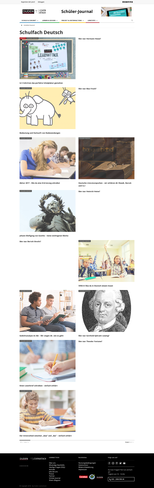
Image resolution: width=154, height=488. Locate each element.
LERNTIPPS (91, 20)
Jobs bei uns (53, 471)
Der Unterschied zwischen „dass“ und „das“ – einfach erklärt (46, 435)
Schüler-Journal (54, 478)
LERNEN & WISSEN (48, 20)
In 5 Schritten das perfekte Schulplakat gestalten (41, 83)
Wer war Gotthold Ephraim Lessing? (94, 335)
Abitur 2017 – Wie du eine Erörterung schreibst (40, 183)
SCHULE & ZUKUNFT (29, 20)
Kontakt (52, 469)
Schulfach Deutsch (32, 38)
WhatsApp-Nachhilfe (56, 465)
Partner (52, 475)
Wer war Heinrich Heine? (89, 191)
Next (26, 442)
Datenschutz (83, 465)
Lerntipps (23, 38)
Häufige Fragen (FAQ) (57, 467)
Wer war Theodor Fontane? (90, 341)
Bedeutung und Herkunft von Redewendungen (40, 133)
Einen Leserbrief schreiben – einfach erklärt (39, 385)
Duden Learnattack (40, 485)
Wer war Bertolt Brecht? (30, 241)
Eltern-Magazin (54, 480)
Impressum (82, 469)
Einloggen (41, 2)
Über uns (52, 463)
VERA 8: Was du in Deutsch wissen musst (96, 285)
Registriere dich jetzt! (28, 2)
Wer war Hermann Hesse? (89, 39)
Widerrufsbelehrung (85, 467)
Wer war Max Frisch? (87, 88)
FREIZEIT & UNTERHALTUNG (71, 20)
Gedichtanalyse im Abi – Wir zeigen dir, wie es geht (42, 335)
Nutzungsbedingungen (87, 463)
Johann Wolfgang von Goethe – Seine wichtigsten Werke (44, 235)
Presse (51, 473)
